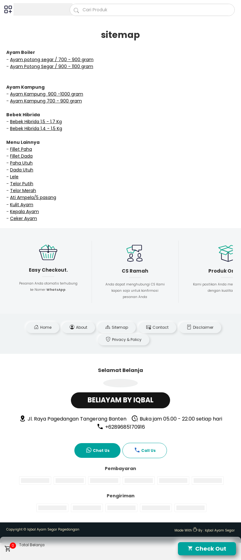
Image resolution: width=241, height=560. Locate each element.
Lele (14, 177)
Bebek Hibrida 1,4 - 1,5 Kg (36, 128)
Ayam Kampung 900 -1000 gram (46, 94)
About (78, 327)
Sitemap (116, 327)
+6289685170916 (121, 427)
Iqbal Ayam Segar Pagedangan (53, 529)
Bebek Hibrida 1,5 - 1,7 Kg (36, 121)
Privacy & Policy (124, 339)
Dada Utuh (21, 170)
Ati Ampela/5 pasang (33, 197)
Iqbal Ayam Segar (220, 530)
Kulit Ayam (21, 204)
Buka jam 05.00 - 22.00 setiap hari (176, 418)
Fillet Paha (21, 149)
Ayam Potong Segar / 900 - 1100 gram (51, 66)
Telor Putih (21, 184)
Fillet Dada (21, 156)
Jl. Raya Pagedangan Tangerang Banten (72, 418)
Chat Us (98, 450)
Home (42, 327)
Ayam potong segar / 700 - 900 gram (52, 59)
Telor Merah (23, 190)
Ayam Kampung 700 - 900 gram (46, 101)
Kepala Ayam (24, 211)
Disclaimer (200, 327)
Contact (157, 327)
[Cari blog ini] (152, 10)
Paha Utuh (21, 163)
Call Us (145, 450)
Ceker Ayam (23, 218)
